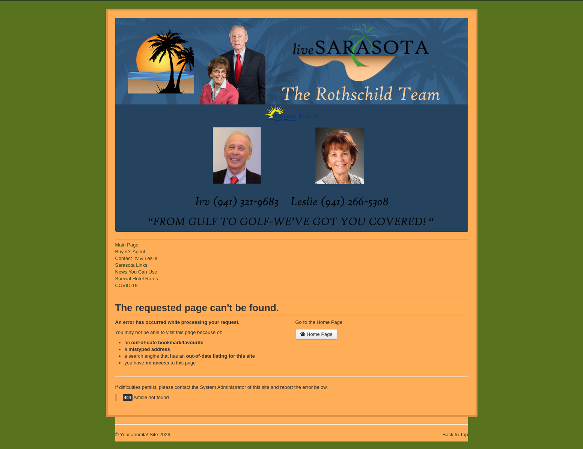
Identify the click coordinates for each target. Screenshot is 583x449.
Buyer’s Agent (130, 251)
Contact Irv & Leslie (136, 258)
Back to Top (455, 434)
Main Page (127, 245)
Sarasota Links (131, 265)
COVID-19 (126, 285)
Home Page (316, 334)
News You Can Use (136, 272)
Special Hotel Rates (136, 278)
